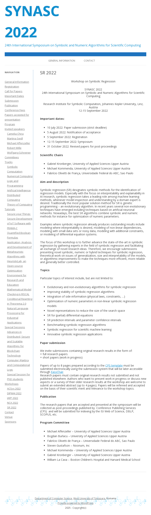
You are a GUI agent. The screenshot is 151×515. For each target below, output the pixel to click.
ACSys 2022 (14, 388)
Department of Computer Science (53, 498)
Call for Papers (13, 91)
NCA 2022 (12, 402)
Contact (89, 60)
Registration (12, 86)
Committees (12, 157)
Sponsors (10, 421)
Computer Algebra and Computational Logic (18, 364)
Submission (12, 100)
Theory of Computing (19, 204)
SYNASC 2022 (32, 21)
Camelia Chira (15, 133)
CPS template (114, 365)
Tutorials (10, 209)
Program (10, 124)
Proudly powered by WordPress (75, 503)
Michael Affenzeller (18, 143)
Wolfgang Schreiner (19, 152)
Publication (11, 105)
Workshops (11, 384)
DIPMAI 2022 (14, 393)
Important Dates (14, 96)
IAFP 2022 (12, 398)
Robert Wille (14, 148)
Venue (9, 417)
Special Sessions (15, 327)
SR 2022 (11, 407)
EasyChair (57, 372)
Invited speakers (15, 129)
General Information (61, 60)
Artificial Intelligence (19, 190)
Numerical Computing (19, 176)
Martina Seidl (15, 138)
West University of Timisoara (89, 498)
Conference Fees (15, 110)
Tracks (9, 162)
